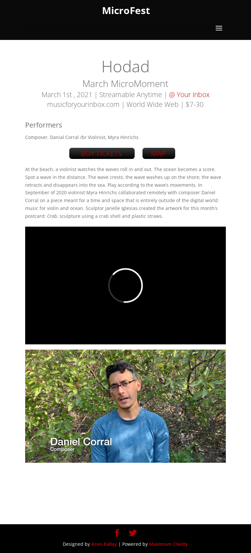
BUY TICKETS (101, 153)
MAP (158, 153)
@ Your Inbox (189, 94)
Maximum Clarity (168, 544)
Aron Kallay (104, 544)
